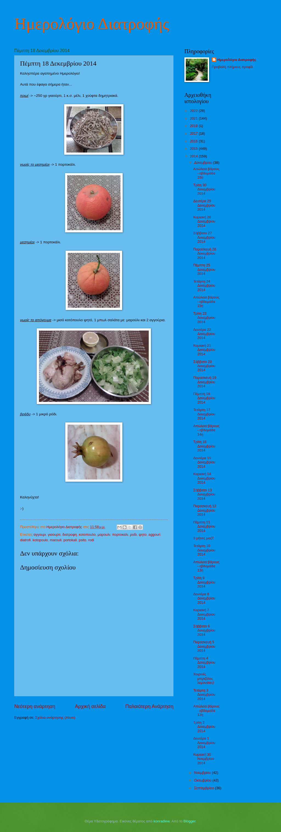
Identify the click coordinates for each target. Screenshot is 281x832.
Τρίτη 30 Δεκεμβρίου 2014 (204, 189)
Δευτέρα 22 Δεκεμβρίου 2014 (204, 334)
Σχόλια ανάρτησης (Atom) (55, 717)
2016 (194, 141)
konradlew (162, 821)
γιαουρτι (54, 534)
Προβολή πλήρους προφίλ (232, 67)
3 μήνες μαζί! (203, 538)
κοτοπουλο (87, 534)
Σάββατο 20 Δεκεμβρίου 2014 (204, 366)
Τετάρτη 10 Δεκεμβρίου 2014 (204, 550)
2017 (194, 133)
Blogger (190, 821)
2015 (194, 148)
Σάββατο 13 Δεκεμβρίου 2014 (204, 494)
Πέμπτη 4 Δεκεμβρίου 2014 (204, 662)
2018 (194, 126)
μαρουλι (104, 534)
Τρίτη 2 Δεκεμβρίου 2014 (204, 726)
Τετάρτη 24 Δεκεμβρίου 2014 (204, 285)
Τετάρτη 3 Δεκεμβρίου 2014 (204, 694)
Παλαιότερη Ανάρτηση (149, 706)
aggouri (154, 534)
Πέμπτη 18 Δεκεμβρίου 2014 (204, 398)
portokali (70, 540)
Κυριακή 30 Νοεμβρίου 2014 (203, 758)
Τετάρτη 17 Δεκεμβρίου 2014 (204, 414)
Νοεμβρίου (203, 773)
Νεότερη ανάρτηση (34, 706)
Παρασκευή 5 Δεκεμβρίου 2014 (204, 646)
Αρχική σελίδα (90, 706)
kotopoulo (40, 540)
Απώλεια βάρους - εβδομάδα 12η (206, 710)
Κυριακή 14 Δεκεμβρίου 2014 (204, 478)
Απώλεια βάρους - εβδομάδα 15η (206, 301)
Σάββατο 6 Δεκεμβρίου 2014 (204, 630)
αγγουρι (39, 534)
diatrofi (25, 540)
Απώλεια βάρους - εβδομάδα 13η (206, 566)
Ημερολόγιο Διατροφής (91, 24)
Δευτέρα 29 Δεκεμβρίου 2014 (204, 205)
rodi (91, 540)
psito (82, 540)
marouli (55, 540)
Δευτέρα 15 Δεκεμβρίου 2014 (204, 462)
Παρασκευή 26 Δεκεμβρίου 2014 (204, 253)
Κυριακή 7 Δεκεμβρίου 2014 (204, 614)
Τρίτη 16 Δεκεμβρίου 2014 (204, 446)
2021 (194, 118)
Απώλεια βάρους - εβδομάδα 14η (206, 430)
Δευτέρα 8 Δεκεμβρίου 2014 (204, 598)
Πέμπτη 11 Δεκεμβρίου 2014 (204, 526)
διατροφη (69, 534)
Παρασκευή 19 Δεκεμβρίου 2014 (204, 382)
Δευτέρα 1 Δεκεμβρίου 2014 (204, 742)
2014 (194, 156)
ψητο (142, 534)
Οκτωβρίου (203, 780)
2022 (194, 111)
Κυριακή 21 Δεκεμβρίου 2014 (204, 349)
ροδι (133, 534)
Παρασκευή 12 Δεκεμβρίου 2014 (204, 510)
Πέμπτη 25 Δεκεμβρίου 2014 (204, 269)
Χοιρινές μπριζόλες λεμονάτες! (203, 678)
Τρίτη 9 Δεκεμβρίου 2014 (204, 582)
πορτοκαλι (120, 534)
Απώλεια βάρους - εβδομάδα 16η (206, 173)
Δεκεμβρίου (203, 162)
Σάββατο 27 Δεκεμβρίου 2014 (204, 237)
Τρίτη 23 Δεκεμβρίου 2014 (204, 317)
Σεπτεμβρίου (204, 788)
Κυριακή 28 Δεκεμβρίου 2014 (204, 221)
